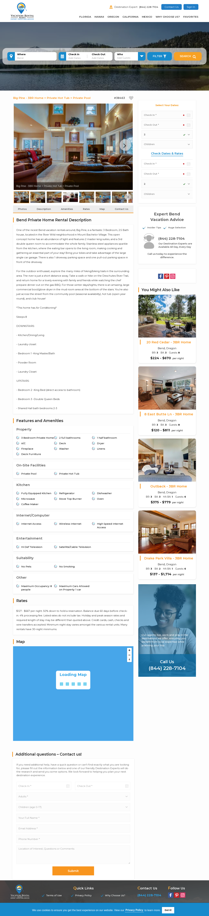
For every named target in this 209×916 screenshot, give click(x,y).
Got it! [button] (168, 910)
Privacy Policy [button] (134, 910)
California (130, 16)
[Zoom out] (129, 659)
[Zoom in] (129, 654)
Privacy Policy (83, 900)
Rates (86, 213)
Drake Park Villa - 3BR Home (168, 558)
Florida (85, 16)
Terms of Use (54, 900)
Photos (22, 213)
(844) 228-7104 (148, 6)
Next (124, 150)
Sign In (191, 6)
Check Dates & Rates (167, 153)
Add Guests (123, 57)
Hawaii (99, 16)
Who (120, 54)
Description (44, 213)
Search (188, 56)
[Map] (73, 698)
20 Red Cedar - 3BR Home (168, 342)
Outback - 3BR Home (168, 486)
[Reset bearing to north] (129, 664)
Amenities (67, 213)
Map (102, 213)
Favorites (191, 16)
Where (21, 54)
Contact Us (171, 6)
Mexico (147, 16)
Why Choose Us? (168, 16)
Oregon (113, 16)
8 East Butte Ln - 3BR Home (168, 414)
